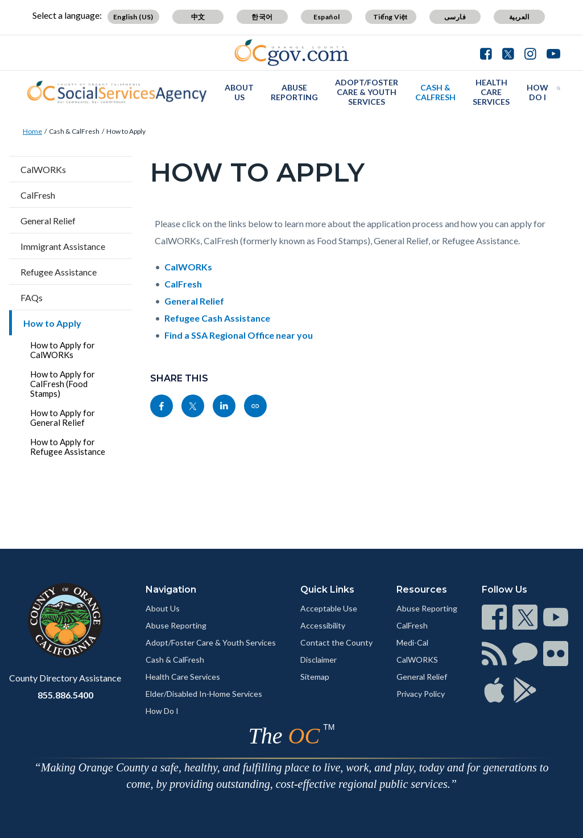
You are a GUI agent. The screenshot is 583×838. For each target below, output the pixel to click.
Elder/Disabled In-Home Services (204, 694)
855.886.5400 (65, 694)
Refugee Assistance (58, 271)
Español (326, 17)
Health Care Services (491, 91)
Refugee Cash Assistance (217, 318)
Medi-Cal (412, 642)
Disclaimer (318, 659)
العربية (519, 17)
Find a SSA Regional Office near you (238, 335)
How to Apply (126, 131)
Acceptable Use (328, 608)
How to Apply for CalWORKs (62, 350)
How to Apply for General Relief (62, 418)
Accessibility (322, 625)
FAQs (31, 297)
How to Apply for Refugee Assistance (67, 447)
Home (32, 131)
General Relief (48, 220)
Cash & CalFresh (435, 92)
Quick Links (327, 589)
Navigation (171, 589)
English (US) (133, 17)
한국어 (261, 17)
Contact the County (336, 642)
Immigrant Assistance (62, 246)
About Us (239, 92)
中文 (198, 17)
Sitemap (314, 676)
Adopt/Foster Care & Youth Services (366, 91)
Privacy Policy (420, 694)
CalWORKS (417, 659)
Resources (421, 589)
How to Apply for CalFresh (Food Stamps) (62, 384)
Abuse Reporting (294, 92)
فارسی (455, 17)
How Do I (537, 92)
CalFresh (37, 195)
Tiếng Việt (390, 17)
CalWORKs (43, 169)
